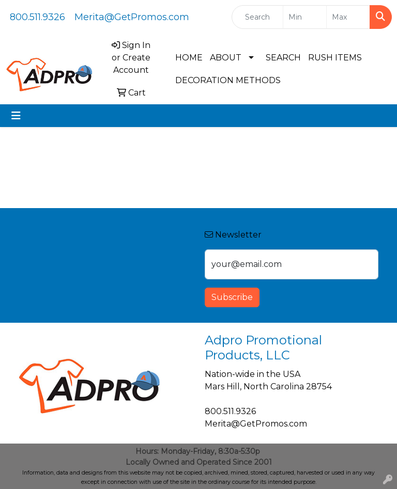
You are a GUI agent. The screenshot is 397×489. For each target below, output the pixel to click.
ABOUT (225, 57)
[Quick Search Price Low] (305, 17)
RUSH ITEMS (335, 57)
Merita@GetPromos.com (131, 17)
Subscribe (232, 297)
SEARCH (283, 57)
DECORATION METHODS (228, 80)
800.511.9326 (37, 17)
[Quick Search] (257, 17)
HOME (189, 57)
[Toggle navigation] (16, 115)
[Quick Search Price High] (348, 17)
